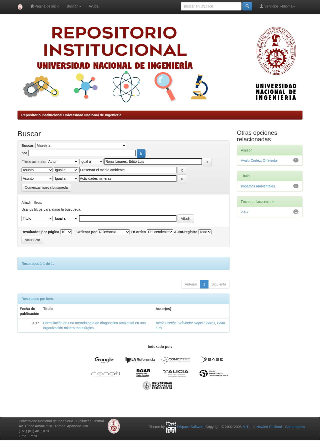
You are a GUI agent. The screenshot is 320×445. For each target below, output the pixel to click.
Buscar (74, 6)
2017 (245, 212)
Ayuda (93, 6)
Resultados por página (40, 232)
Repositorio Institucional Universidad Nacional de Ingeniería (71, 115)
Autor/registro (185, 232)
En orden (138, 232)
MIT (245, 427)
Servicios (271, 6)
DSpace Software (190, 427)
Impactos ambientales (258, 186)
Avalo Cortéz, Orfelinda (174, 323)
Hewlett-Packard (269, 427)
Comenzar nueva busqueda (46, 187)
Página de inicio (45, 6)
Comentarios (295, 427)
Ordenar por (86, 232)
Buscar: (28, 146)
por (24, 153)
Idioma (288, 6)
